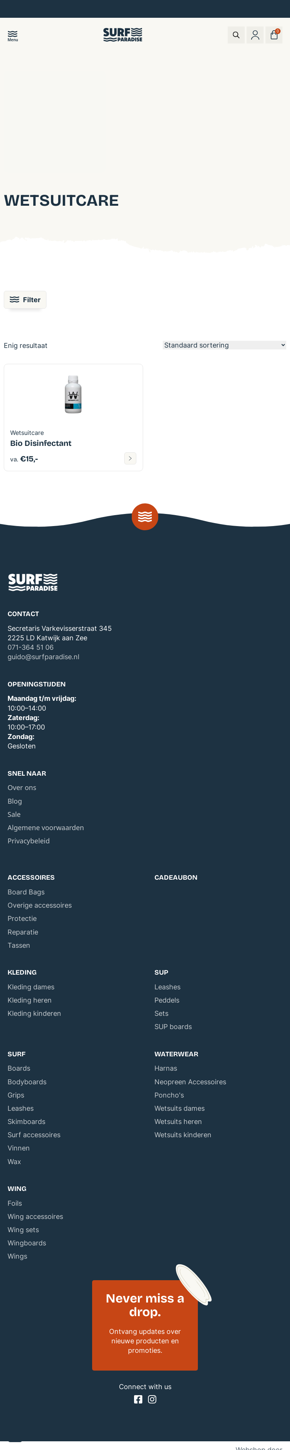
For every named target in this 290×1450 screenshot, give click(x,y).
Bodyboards (27, 1082)
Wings (17, 1256)
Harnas (165, 1068)
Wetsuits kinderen (182, 1135)
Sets (161, 1013)
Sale (14, 814)
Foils (15, 1203)
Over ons (22, 787)
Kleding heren (30, 1000)
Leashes (167, 987)
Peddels (166, 1000)
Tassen (19, 945)
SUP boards (173, 1027)
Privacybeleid (29, 840)
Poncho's (169, 1095)
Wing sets (23, 1230)
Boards (19, 1068)
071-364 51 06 (31, 647)
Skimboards (26, 1122)
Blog (15, 801)
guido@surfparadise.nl (43, 657)
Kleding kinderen (34, 1013)
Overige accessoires (40, 905)
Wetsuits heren (178, 1122)
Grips (16, 1095)
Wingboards (27, 1243)
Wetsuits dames (179, 1108)
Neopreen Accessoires (190, 1082)
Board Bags (26, 892)
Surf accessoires (34, 1135)
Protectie (22, 918)
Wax (14, 1162)
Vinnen (19, 1148)
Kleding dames (31, 987)
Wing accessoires (35, 1216)
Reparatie (23, 932)
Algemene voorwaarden (46, 827)
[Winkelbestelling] (224, 345)
